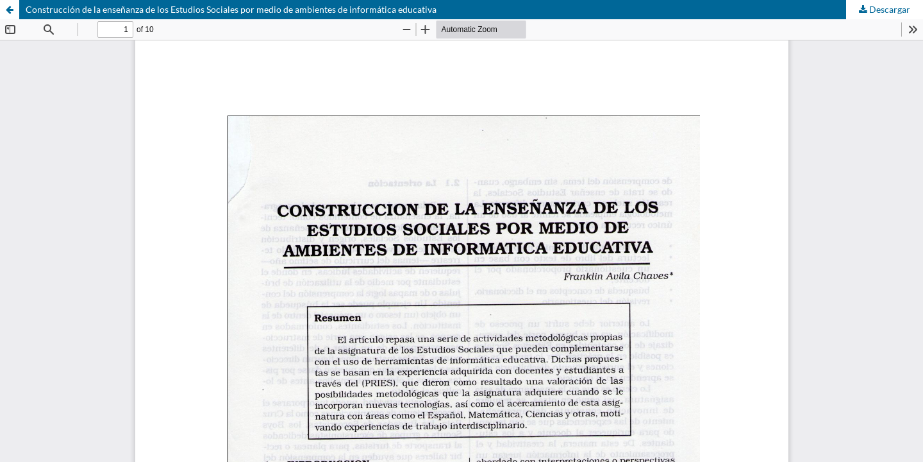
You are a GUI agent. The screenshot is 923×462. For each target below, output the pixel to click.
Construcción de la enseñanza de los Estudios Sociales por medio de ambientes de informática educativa (231, 9)
